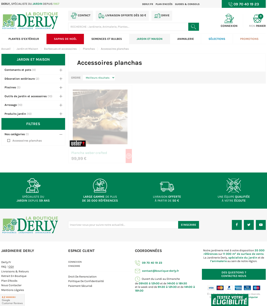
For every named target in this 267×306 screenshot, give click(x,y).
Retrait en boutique (13, 276)
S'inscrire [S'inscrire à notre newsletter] (188, 225)
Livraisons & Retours (15, 271)
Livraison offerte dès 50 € (122, 16)
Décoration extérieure (20, 78)
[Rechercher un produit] (193, 27)
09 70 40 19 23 (148, 263)
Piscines (10, 87)
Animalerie (185, 39)
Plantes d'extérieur (23, 39)
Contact (80, 16)
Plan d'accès (164, 4)
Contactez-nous (233, 274)
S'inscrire (74, 266)
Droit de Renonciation (82, 276)
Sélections (217, 39)
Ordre (76, 77)
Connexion (75, 261)
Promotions (249, 39)
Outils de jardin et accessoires (26, 96)
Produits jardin (15, 114)
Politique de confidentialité (86, 281)
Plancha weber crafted (89, 153)
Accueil (6, 49)
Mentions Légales (12, 290)
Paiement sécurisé (80, 286)
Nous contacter (11, 285)
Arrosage (11, 105)
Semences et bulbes (106, 39)
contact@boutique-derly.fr (157, 271)
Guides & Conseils (187, 4)
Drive (161, 16)
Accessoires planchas (27, 140)
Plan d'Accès (9, 280)
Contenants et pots (18, 70)
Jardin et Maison (149, 39)
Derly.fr (147, 4)
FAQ (3, 266)
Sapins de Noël (65, 39)
